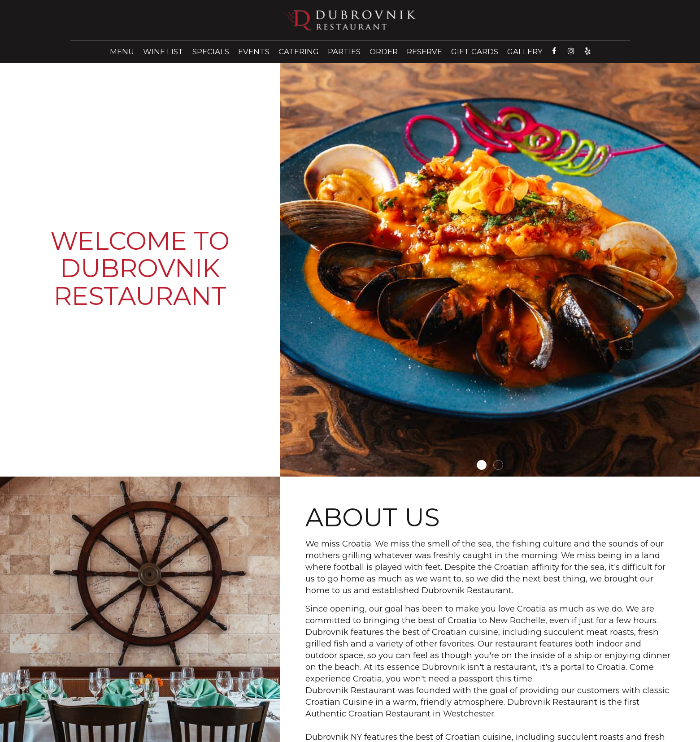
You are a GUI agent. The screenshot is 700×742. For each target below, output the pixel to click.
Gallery (525, 51)
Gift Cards (474, 51)
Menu (122, 51)
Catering (298, 51)
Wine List (163, 51)
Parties (344, 51)
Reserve (424, 51)
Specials (210, 51)
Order (384, 51)
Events (254, 51)
